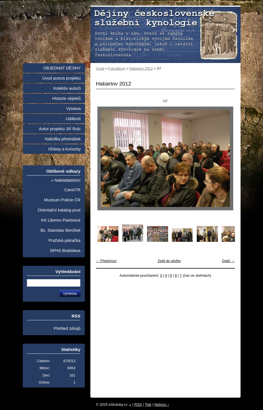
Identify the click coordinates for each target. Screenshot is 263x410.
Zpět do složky (169, 261)
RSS (138, 404)
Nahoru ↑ (161, 404)
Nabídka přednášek (63, 139)
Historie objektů (66, 98)
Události (73, 118)
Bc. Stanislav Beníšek (60, 230)
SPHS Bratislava (65, 250)
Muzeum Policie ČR (62, 200)
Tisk (148, 404)
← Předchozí (106, 261)
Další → (228, 261)
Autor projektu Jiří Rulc (60, 129)
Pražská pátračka (65, 240)
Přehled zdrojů (67, 328)
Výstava (73, 108)
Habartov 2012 (141, 68)
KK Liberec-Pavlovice (61, 220)
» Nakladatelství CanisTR (66, 185)
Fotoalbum (116, 68)
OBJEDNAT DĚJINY (62, 68)
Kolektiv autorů (67, 88)
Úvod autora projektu (61, 78)
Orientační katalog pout (59, 210)
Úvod (100, 68)
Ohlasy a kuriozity (64, 149)
